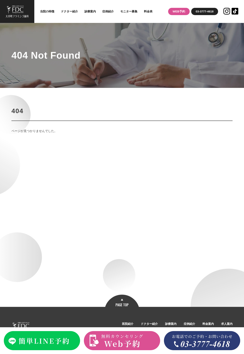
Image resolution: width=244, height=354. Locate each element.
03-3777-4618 (205, 11)
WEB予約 (179, 11)
